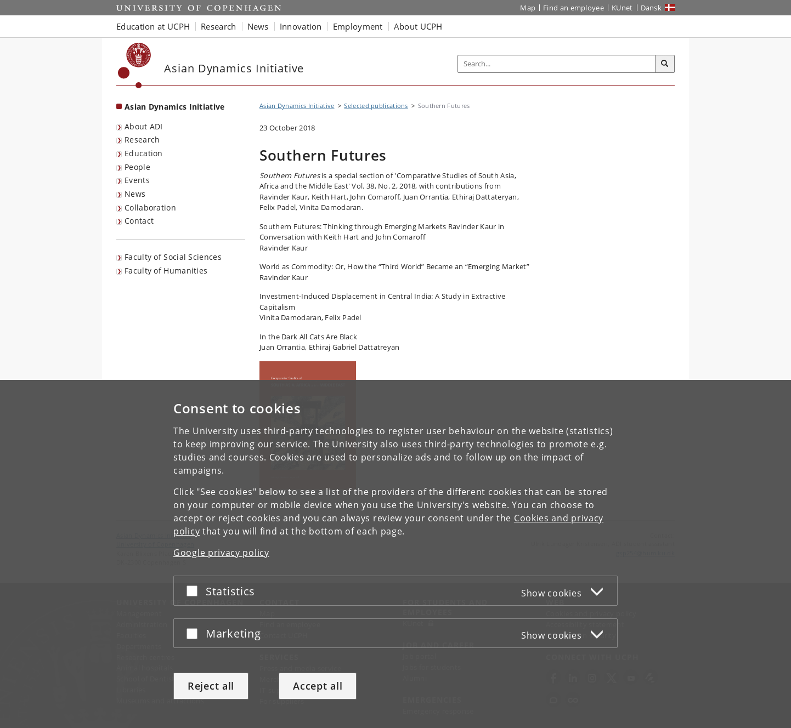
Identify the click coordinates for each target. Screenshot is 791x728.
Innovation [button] (301, 26)
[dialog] (395, 554)
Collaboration (150, 207)
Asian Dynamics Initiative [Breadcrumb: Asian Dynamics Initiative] (297, 105)
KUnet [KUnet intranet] (622, 8)
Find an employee (573, 8)
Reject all (211, 685)
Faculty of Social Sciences (173, 257)
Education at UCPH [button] (153, 26)
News (135, 194)
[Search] (665, 64)
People (137, 167)
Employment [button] (358, 26)
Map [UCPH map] (527, 8)
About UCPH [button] (418, 26)
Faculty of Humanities (166, 270)
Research (142, 139)
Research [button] (218, 26)
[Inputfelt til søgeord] (556, 64)
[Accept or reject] (195, 591)
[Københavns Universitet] (134, 65)
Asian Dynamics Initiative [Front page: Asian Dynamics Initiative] (175, 106)
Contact (139, 220)
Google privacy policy (221, 553)
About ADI (144, 126)
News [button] (258, 26)
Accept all (317, 685)
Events (137, 180)
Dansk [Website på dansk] (651, 8)
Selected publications (376, 105)
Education (144, 153)
